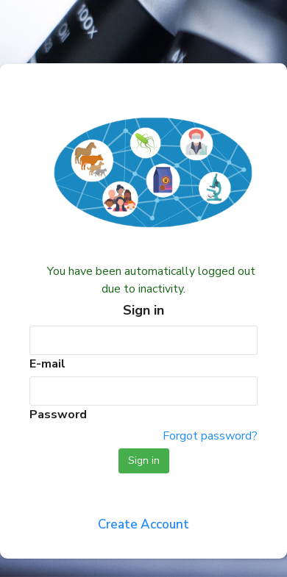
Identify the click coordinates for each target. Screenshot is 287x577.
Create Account (143, 524)
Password (58, 414)
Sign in (144, 460)
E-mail (47, 364)
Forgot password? (210, 436)
